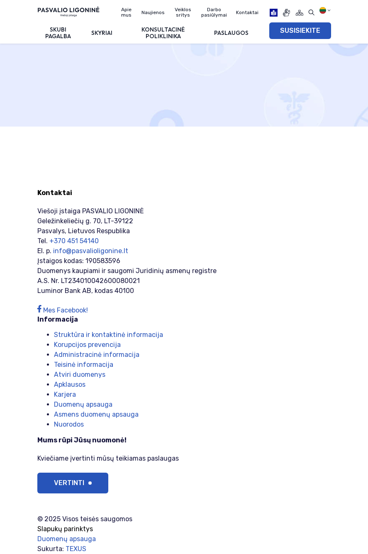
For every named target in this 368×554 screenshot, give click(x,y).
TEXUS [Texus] (76, 549)
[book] (273, 12)
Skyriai (101, 33)
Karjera (65, 394)
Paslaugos (231, 33)
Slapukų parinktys (65, 529)
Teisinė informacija (83, 365)
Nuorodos (69, 424)
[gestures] (286, 12)
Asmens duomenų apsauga (96, 414)
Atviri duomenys (79, 374)
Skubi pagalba (58, 32)
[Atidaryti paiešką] (311, 12)
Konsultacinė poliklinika (163, 32)
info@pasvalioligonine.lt (90, 251)
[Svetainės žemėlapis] (299, 12)
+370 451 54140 (74, 241)
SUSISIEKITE (300, 30)
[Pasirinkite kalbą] (325, 10)
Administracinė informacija (96, 355)
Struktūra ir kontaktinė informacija (108, 335)
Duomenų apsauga (83, 404)
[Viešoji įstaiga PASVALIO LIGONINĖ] (68, 11)
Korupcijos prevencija (87, 345)
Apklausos (69, 384)
